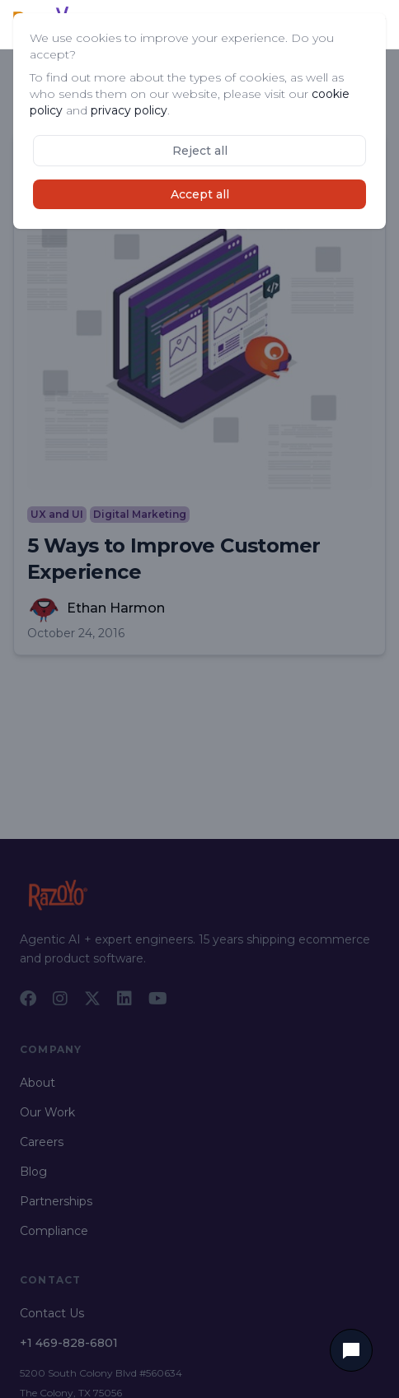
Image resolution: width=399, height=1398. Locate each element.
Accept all (200, 194)
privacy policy (129, 110)
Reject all (200, 150)
